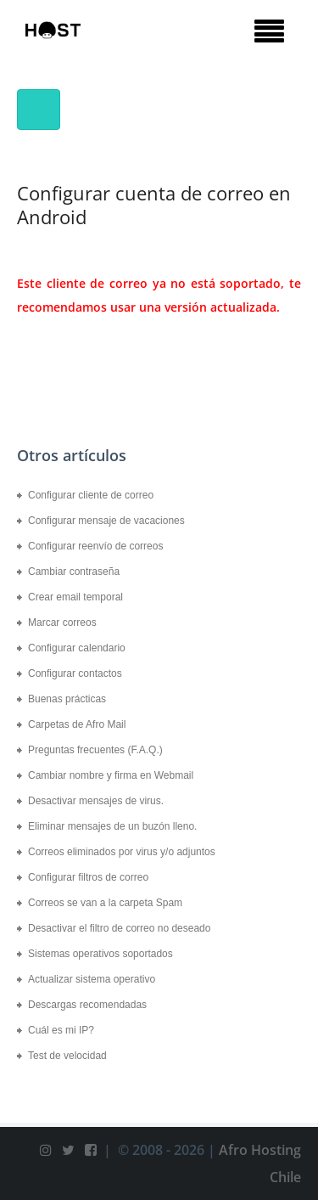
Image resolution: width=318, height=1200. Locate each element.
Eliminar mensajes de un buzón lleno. (112, 826)
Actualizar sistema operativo (91, 979)
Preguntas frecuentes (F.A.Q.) (95, 750)
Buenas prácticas (67, 699)
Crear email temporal (75, 597)
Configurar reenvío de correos (95, 546)
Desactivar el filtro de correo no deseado (119, 928)
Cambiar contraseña (74, 571)
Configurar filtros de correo (88, 877)
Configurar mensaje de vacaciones (106, 521)
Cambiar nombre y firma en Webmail (110, 775)
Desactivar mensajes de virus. (96, 801)
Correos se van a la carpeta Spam (105, 903)
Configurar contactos (75, 673)
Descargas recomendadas (87, 1005)
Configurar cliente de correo (90, 495)
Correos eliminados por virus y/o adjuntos (121, 852)
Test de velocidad (67, 1056)
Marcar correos (62, 622)
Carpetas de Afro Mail (77, 724)
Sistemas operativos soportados (100, 954)
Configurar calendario (77, 648)
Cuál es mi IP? (61, 1030)
